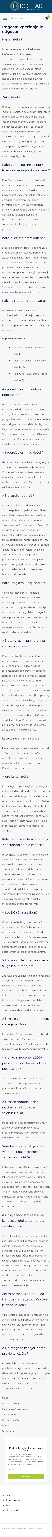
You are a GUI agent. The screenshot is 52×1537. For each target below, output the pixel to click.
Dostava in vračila (10, 1420)
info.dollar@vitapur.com (18, 1324)
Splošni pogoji (8, 1431)
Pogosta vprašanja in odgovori (16, 1409)
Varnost (5, 1425)
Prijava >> (26, 1476)
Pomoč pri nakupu (11, 1403)
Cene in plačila (9, 1414)
